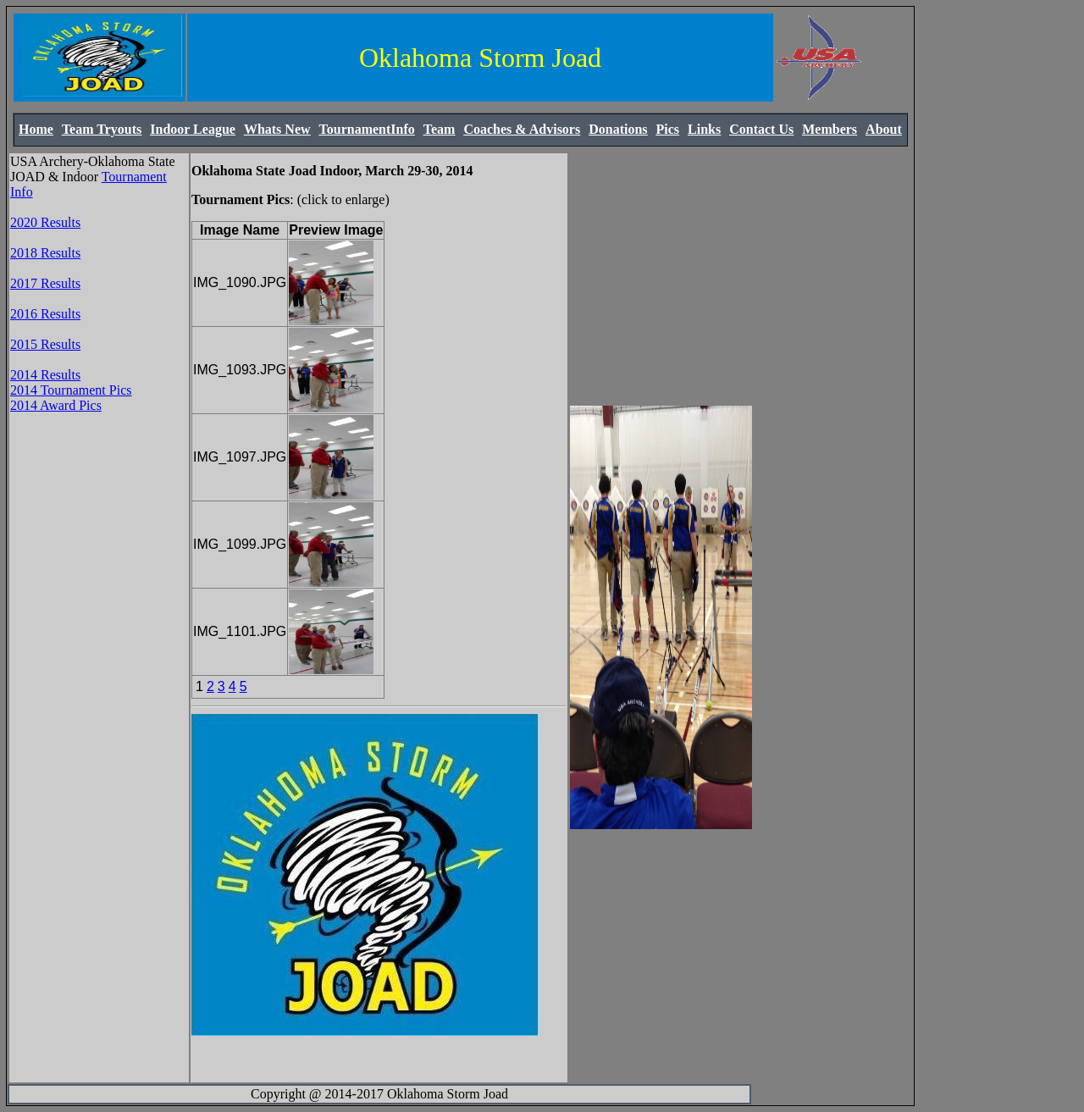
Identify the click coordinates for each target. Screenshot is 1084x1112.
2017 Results (45, 283)
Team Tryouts (101, 129)
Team (439, 129)
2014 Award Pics (56, 405)
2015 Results (45, 344)
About (884, 129)
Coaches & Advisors (521, 129)
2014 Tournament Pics (70, 390)
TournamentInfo (367, 129)
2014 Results (45, 375)
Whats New (277, 129)
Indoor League (192, 129)
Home (36, 129)
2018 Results (45, 253)
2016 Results (45, 314)
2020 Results (45, 222)
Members (829, 129)
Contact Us (761, 129)
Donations (618, 129)
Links (704, 129)
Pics (668, 129)
